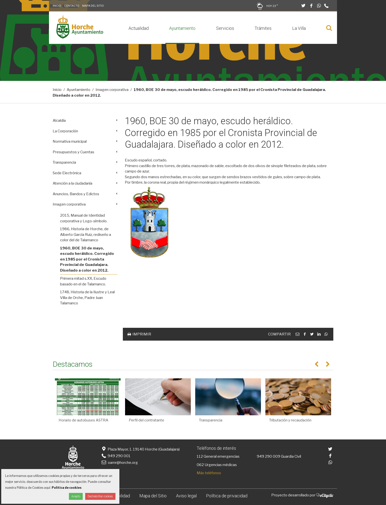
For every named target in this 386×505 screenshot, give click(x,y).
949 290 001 (115, 456)
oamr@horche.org (119, 462)
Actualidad (139, 28)
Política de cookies (66, 487)
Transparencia (64, 162)
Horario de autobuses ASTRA (83, 420)
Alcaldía (59, 120)
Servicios (225, 28)
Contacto (71, 5)
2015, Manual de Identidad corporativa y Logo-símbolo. (83, 218)
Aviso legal (186, 495)
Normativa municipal (70, 141)
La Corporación (65, 131)
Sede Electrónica (67, 173)
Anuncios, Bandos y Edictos (76, 194)
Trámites (263, 28)
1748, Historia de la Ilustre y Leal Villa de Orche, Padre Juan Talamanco (87, 297)
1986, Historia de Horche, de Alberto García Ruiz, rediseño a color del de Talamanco (85, 234)
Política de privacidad (226, 495)
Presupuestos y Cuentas (73, 152)
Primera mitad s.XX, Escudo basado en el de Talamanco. (83, 281)
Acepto (75, 496)
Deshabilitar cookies (100, 496)
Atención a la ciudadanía (72, 183)
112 (200, 456)
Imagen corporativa (112, 89)
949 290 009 (268, 456)
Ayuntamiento (182, 28)
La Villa (299, 28)
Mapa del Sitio (93, 5)
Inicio (57, 5)
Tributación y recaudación (290, 420)
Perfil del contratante (146, 420)
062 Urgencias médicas (217, 465)
